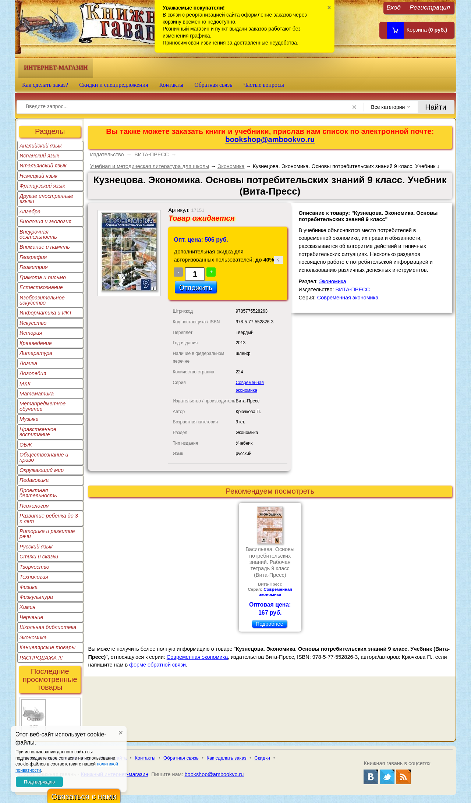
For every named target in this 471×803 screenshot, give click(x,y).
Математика (37, 394)
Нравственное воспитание (38, 431)
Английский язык (41, 146)
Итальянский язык (43, 165)
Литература (36, 353)
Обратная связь (213, 85)
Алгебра (30, 211)
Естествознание (41, 287)
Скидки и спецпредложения (113, 85)
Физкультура (36, 597)
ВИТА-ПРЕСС (151, 154)
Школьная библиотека (48, 627)
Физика (29, 587)
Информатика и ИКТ (46, 313)
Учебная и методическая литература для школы (149, 166)
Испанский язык (39, 156)
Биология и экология (45, 221)
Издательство (107, 154)
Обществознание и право (44, 457)
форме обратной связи (157, 665)
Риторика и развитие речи (47, 533)
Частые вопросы (263, 85)
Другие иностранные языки (46, 198)
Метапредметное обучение (42, 406)
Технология (34, 577)
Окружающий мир (42, 470)
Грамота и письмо (43, 277)
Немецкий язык (38, 176)
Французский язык (42, 186)
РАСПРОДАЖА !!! (41, 658)
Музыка (29, 419)
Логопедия (33, 373)
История (31, 333)
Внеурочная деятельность (38, 234)
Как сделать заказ (227, 758)
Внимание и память (45, 247)
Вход (393, 7)
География (33, 257)
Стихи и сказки (39, 556)
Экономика (33, 637)
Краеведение (36, 343)
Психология (34, 506)
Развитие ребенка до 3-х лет (50, 518)
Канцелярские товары (47, 647)
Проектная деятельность (38, 492)
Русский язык (36, 547)
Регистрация (430, 7)
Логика (28, 363)
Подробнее (269, 624)
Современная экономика (347, 298)
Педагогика (34, 480)
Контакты (171, 85)
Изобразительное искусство (42, 300)
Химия (27, 607)
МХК (25, 384)
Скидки (262, 758)
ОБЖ (26, 445)
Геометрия (34, 267)
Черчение (31, 617)
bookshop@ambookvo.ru (270, 139)
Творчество (34, 567)
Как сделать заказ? (45, 85)
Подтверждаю (39, 782)
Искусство (33, 323)
